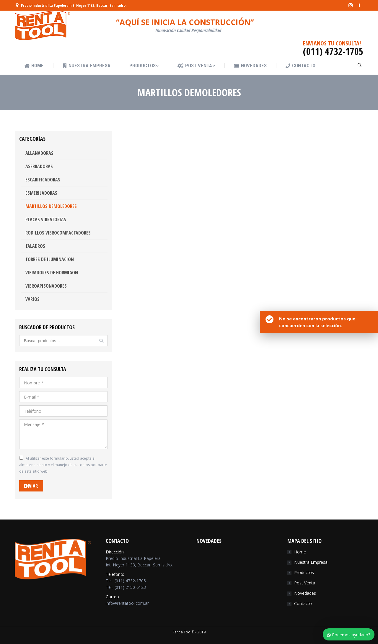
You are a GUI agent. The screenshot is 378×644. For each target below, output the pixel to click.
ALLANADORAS (39, 153)
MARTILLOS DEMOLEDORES (51, 206)
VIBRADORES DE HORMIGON (51, 272)
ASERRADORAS (39, 166)
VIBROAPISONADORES (46, 286)
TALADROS (35, 246)
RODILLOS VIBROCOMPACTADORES (58, 233)
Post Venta (304, 583)
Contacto (303, 603)
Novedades (305, 593)
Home (300, 552)
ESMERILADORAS (41, 193)
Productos (304, 572)
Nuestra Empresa (311, 562)
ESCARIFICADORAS (42, 179)
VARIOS (32, 299)
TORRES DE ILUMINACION (49, 259)
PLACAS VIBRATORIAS (45, 219)
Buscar (101, 340)
